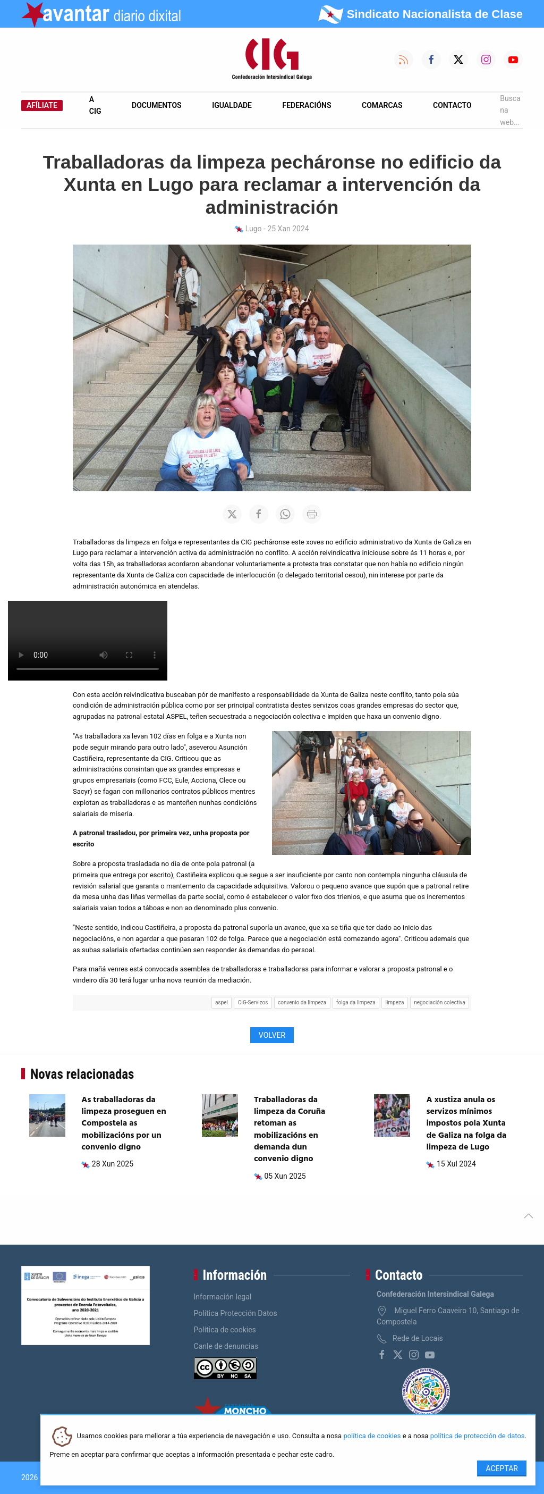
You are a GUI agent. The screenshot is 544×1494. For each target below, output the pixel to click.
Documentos (157, 105)
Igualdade (232, 105)
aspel (221, 1002)
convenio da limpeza (302, 1002)
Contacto (452, 105)
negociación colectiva (439, 1002)
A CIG (95, 105)
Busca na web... (510, 110)
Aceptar (502, 1468)
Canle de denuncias (226, 1346)
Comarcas (382, 105)
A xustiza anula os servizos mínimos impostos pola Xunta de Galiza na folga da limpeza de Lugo (466, 1124)
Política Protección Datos (235, 1313)
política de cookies (372, 1436)
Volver (272, 1035)
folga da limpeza (356, 1002)
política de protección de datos (477, 1436)
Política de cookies (225, 1329)
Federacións (307, 105)
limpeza (394, 1002)
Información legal (223, 1296)
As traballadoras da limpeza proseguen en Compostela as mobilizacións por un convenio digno (123, 1124)
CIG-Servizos (253, 1002)
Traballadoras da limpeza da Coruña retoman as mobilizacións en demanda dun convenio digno (289, 1129)
